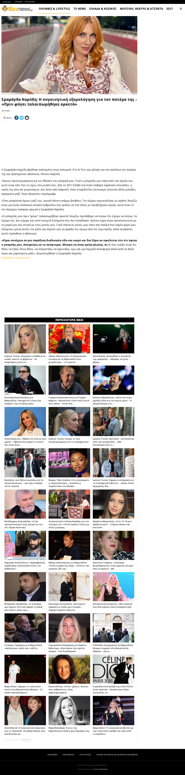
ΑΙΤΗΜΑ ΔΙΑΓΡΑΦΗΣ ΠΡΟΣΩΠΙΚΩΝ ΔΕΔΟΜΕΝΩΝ (117, 754)
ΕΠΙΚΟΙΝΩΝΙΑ (30, 2)
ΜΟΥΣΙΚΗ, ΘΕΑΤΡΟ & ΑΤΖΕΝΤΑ (141, 9)
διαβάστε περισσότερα (15, 257)
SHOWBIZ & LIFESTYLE (54, 9)
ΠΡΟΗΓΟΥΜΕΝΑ (12, 740)
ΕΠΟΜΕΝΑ (26, 740)
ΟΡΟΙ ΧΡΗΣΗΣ (85, 754)
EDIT (169, 9)
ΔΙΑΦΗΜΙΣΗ (18, 2)
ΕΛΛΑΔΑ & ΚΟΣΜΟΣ (102, 9)
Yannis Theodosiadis (101, 769)
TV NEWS (79, 9)
